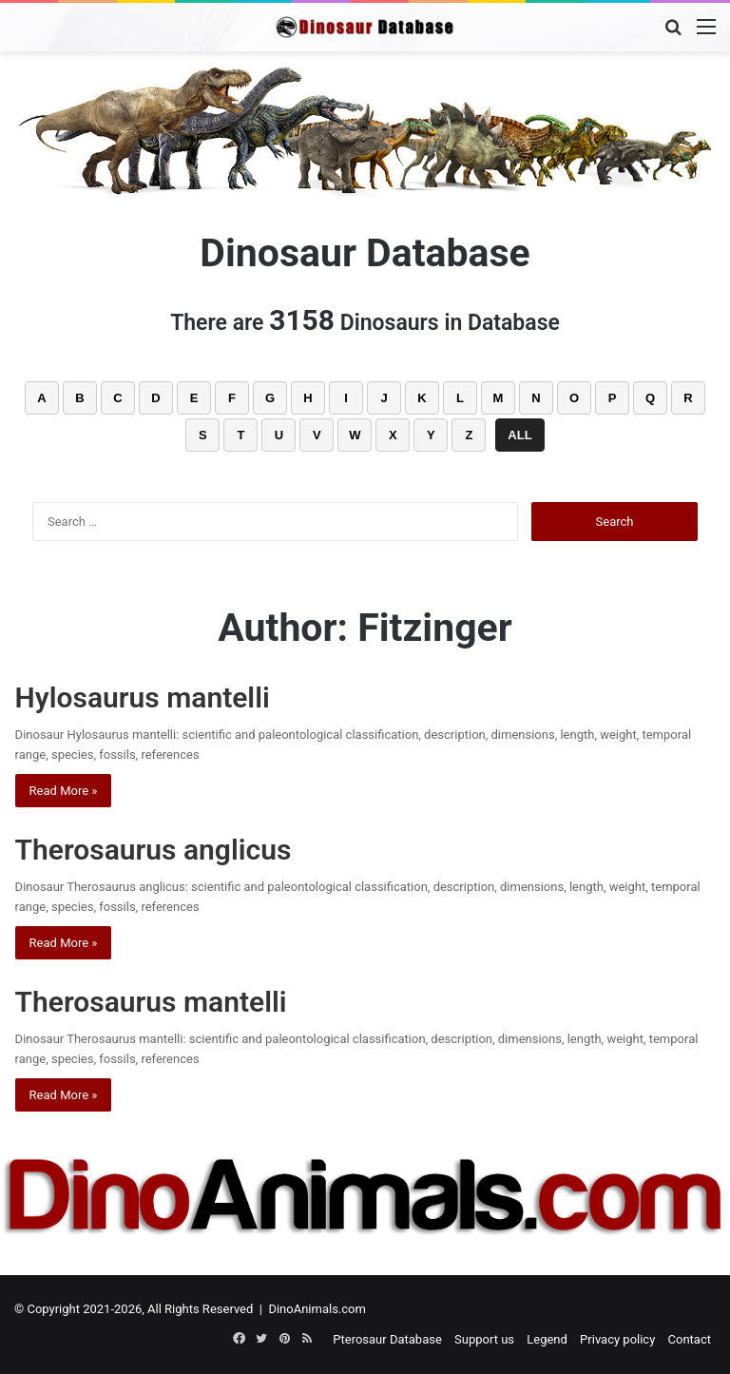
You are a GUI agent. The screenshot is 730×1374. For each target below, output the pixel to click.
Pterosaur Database (387, 1339)
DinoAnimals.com (317, 1309)
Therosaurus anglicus (153, 849)
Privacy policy (617, 1339)
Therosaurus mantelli (151, 1001)
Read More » (63, 791)
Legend (547, 1339)
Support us (484, 1339)
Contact (689, 1339)
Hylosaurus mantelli (142, 697)
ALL (519, 435)
